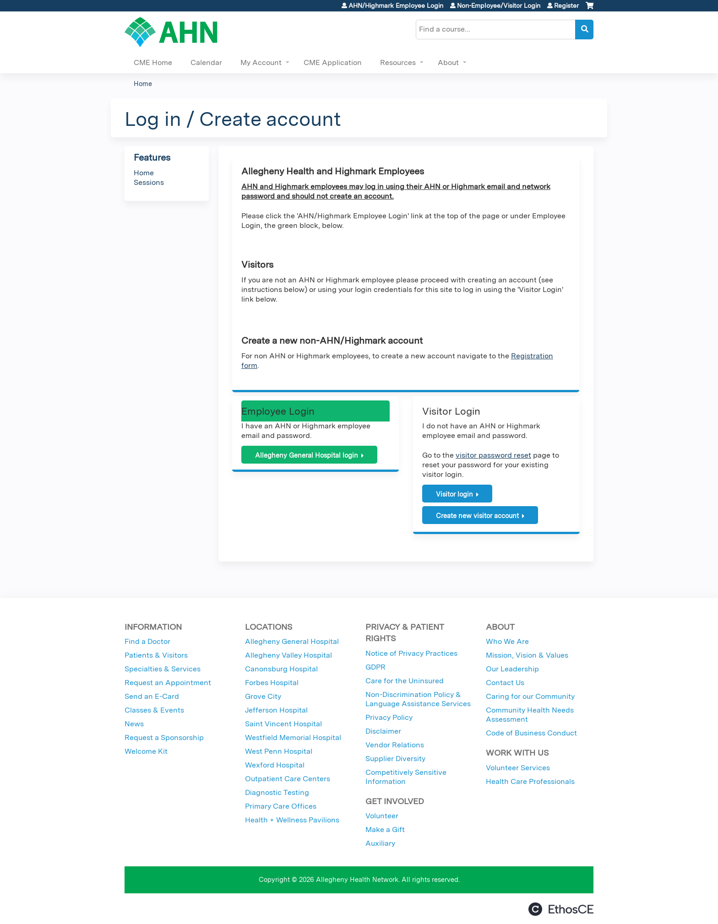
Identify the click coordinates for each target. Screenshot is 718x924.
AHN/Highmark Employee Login (395, 5)
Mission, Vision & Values (527, 655)
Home (143, 83)
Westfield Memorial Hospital (293, 737)
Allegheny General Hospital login (306, 455)
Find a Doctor (147, 641)
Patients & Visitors (156, 655)
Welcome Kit (146, 751)
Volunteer (381, 815)
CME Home (153, 62)
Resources (398, 62)
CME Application (333, 62)
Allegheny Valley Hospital (288, 655)
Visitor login (454, 494)
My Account (261, 62)
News (134, 723)
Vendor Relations (394, 744)
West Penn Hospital (278, 751)
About (448, 62)
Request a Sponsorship (164, 737)
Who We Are (507, 641)
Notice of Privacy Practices (411, 653)
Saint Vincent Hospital (283, 723)
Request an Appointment (168, 682)
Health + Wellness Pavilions (292, 820)
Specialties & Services (163, 669)
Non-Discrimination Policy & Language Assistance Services (418, 699)
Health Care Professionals (530, 781)
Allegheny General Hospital (292, 641)
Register (566, 5)
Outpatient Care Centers (287, 778)
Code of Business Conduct (531, 733)
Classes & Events (154, 710)
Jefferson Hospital (276, 710)
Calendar (206, 62)
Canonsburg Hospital (281, 669)
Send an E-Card (152, 696)
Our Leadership (512, 669)
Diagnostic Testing (277, 792)
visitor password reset (493, 455)
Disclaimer (383, 731)
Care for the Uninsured (404, 680)
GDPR (375, 667)
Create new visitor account (477, 515)
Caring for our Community (530, 696)
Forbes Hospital (272, 682)
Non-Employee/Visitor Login (498, 5)
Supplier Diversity (395, 758)
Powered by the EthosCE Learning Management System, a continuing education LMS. (560, 909)
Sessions (149, 182)
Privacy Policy (389, 717)
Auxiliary (380, 843)
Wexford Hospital (275, 765)
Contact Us (505, 682)
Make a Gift (385, 829)
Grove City (263, 696)
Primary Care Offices (280, 806)
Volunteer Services (518, 767)
